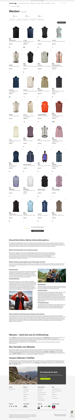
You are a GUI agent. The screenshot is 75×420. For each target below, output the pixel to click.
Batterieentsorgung (41, 400)
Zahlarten (53, 396)
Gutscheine (40, 396)
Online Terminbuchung (42, 394)
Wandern (19, 257)
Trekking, (27, 257)
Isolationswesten (40, 19)
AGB (56, 415)
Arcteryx (25, 245)
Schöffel (21, 245)
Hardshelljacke (16, 277)
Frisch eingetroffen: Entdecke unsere (36, 0)
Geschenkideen (40, 398)
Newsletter (25, 398)
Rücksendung (54, 394)
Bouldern (15, 256)
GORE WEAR (31, 245)
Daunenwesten (25, 19)
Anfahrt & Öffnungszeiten (56, 390)
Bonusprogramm (41, 389)
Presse (24, 400)
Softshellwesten (33, 19)
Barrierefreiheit (54, 398)
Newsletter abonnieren (44, 378)
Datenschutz (63, 415)
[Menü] (73, 410)
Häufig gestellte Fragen (56, 389)
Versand (53, 392)
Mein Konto (40, 390)
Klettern (53, 254)
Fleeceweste (42, 361)
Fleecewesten (12, 19)
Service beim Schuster (42, 392)
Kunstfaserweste (50, 361)
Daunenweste (36, 361)
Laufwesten (19, 19)
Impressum (59, 415)
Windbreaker (20, 287)
